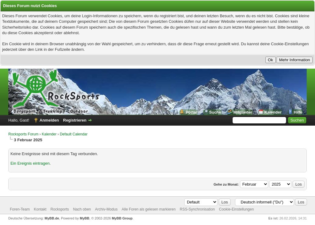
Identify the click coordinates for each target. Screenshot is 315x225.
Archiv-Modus (106, 209)
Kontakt (40, 209)
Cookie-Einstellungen (236, 209)
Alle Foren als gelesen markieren (149, 209)
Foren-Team (20, 209)
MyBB (84, 218)
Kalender (273, 112)
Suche (215, 112)
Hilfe (298, 112)
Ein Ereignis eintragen (30, 163)
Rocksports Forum (23, 134)
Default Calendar (73, 134)
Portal (191, 112)
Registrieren (74, 120)
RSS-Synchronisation (197, 209)
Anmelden (49, 120)
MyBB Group (122, 218)
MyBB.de (52, 218)
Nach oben (82, 209)
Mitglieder (242, 112)
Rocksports (59, 209)
